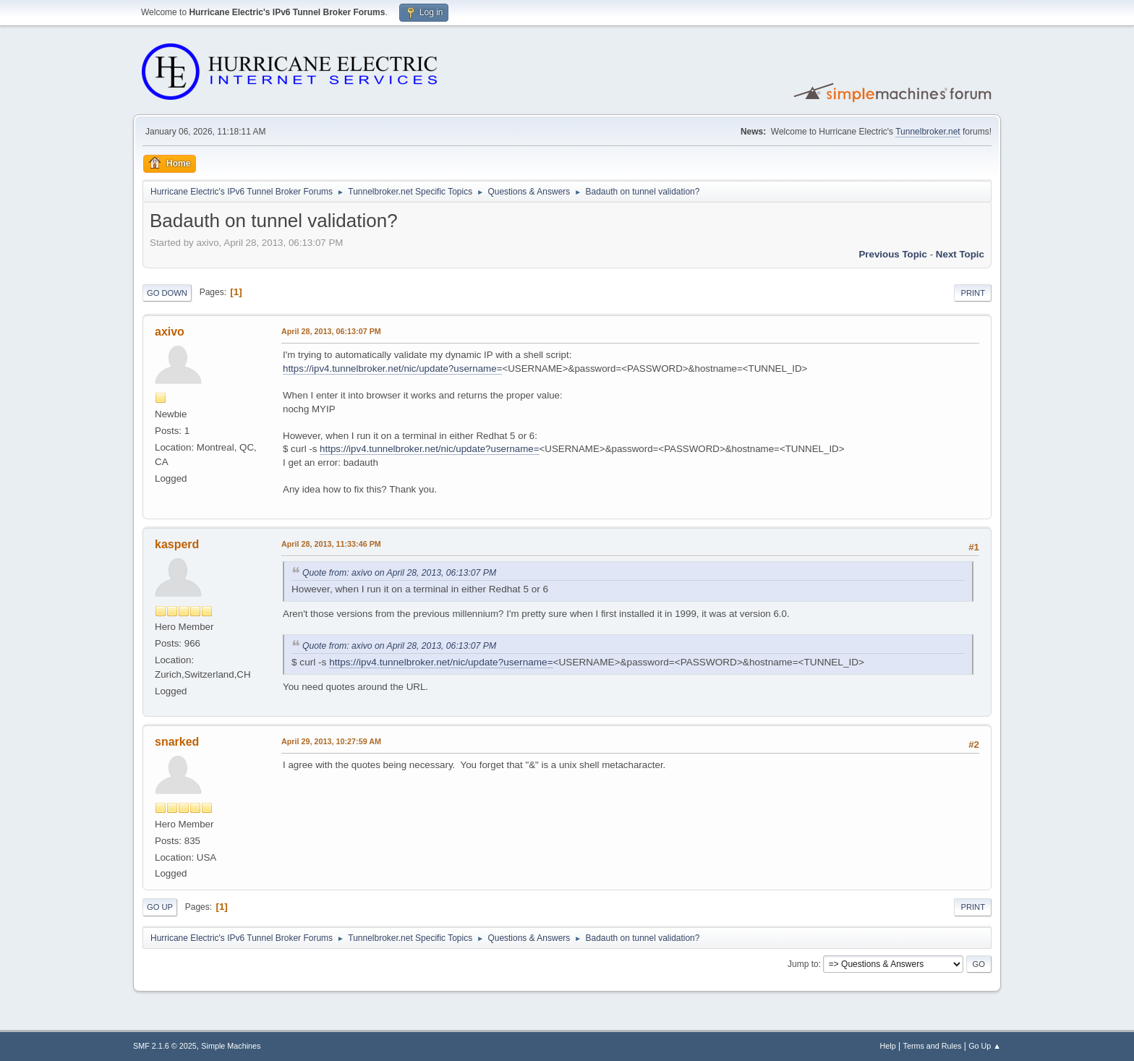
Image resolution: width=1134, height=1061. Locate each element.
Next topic (960, 254)
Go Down (167, 293)
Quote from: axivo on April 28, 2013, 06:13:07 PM (399, 573)
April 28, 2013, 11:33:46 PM (331, 544)
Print (972, 293)
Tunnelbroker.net (927, 132)
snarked (177, 742)
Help (888, 1045)
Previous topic (892, 254)
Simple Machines (230, 1045)
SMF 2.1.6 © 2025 (165, 1045)
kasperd (177, 544)
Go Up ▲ (984, 1045)
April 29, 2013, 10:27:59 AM (331, 741)
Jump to (803, 964)
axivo (169, 331)
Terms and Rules (932, 1045)
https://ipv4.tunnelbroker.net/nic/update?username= (392, 368)
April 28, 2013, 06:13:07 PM (331, 331)
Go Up (160, 907)
